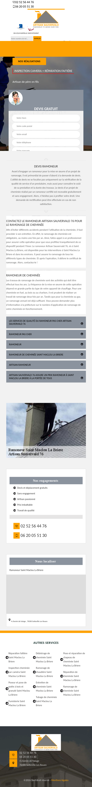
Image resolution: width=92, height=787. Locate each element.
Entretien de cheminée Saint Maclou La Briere (44, 686)
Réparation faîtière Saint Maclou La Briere (18, 657)
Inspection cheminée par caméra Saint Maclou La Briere (19, 672)
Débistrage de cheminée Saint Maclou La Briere (44, 657)
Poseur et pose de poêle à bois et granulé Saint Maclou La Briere (19, 688)
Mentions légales (59, 780)
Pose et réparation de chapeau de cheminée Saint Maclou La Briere (74, 659)
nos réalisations (29, 61)
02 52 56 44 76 (24, 2)
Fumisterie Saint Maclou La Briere (17, 703)
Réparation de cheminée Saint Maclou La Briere (71, 676)
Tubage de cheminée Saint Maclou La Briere (46, 701)
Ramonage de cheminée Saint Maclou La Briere (71, 690)
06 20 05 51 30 (24, 6)
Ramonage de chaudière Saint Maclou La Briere (44, 672)
